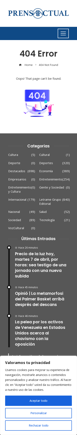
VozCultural (21, 228)
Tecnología (54, 220)
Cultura (21, 155)
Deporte (21, 163)
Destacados (21, 171)
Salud (54, 212)
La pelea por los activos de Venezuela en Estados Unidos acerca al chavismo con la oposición (40, 333)
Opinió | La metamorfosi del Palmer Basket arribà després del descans (39, 299)
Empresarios (21, 179)
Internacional (21, 200)
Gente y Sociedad (54, 187)
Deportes (54, 163)
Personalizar (38, 413)
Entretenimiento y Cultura (21, 189)
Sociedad (21, 220)
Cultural (54, 155)
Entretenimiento (54, 179)
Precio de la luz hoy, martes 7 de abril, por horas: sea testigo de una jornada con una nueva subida (40, 265)
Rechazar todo (38, 425)
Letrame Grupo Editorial (54, 202)
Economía (54, 171)
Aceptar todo (38, 401)
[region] (38, 395)
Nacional (21, 212)
